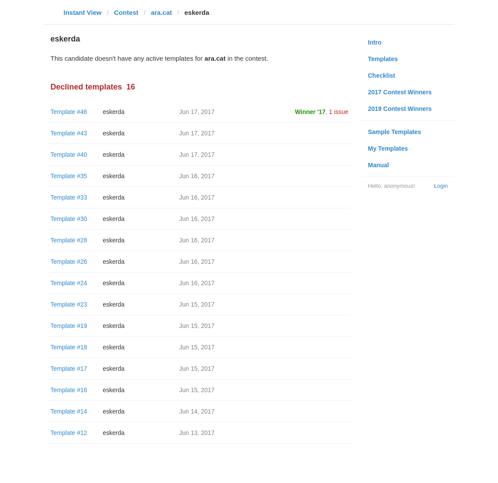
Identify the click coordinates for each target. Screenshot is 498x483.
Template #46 (69, 111)
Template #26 (69, 261)
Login (441, 186)
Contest (126, 12)
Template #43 (69, 133)
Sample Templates (394, 131)
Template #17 (69, 368)
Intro (374, 42)
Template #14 (69, 411)
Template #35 (69, 175)
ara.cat (161, 12)
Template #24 (69, 282)
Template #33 (69, 197)
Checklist (381, 75)
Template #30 (69, 218)
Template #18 (69, 347)
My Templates (388, 148)
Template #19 (69, 325)
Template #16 (69, 389)
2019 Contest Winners (400, 108)
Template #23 (69, 304)
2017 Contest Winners (400, 92)
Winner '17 (310, 111)
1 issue (338, 111)
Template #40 (69, 154)
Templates (383, 58)
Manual (378, 165)
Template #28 (69, 240)
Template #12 (69, 432)
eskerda (114, 111)
